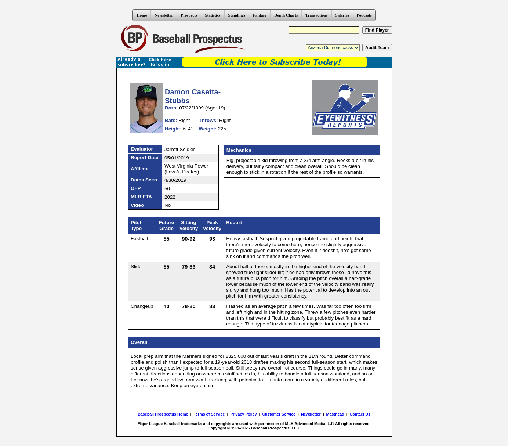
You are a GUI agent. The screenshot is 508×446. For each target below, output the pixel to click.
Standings (236, 15)
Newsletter (164, 15)
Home (142, 15)
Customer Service (278, 414)
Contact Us (360, 414)
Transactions (316, 15)
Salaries (342, 15)
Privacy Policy (243, 414)
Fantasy (259, 15)
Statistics (212, 15)
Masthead (335, 414)
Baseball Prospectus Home (163, 414)
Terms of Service (209, 414)
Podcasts (364, 15)
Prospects (189, 15)
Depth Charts (286, 15)
